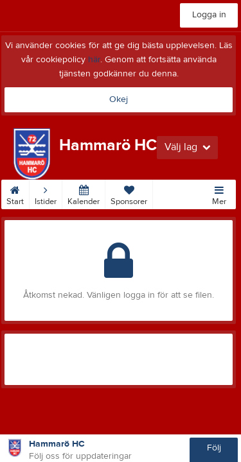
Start (15, 193)
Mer (219, 193)
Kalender (83, 193)
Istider (46, 193)
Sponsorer (129, 193)
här (94, 59)
